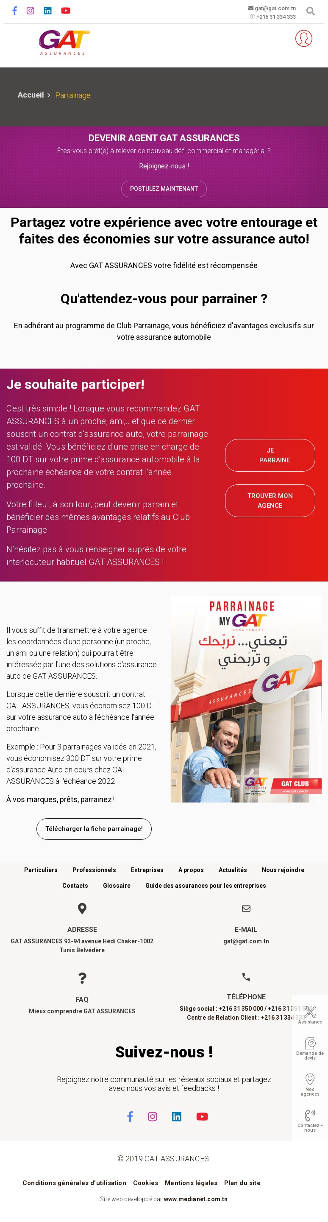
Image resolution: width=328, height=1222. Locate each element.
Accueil (31, 94)
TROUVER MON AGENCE (270, 500)
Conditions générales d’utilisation (74, 1183)
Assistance (310, 1022)
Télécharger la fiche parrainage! (94, 829)
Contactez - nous (309, 1128)
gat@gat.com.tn (268, 8)
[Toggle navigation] (18, 38)
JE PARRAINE (274, 455)
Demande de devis (310, 1056)
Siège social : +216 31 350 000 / (223, 1008)
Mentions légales (191, 1183)
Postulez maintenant (164, 188)
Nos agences (310, 1092)
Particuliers (41, 870)
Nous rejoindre (283, 870)
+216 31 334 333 (268, 17)
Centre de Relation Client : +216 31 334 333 (246, 1017)
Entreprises (147, 870)
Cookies (145, 1183)
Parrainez (275, 38)
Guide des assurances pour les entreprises (205, 885)
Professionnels (94, 870)
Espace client (300, 38)
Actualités (233, 870)
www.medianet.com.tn (196, 1199)
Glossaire (117, 885)
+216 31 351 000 (290, 1008)
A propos (191, 870)
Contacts (75, 885)
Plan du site (242, 1183)
